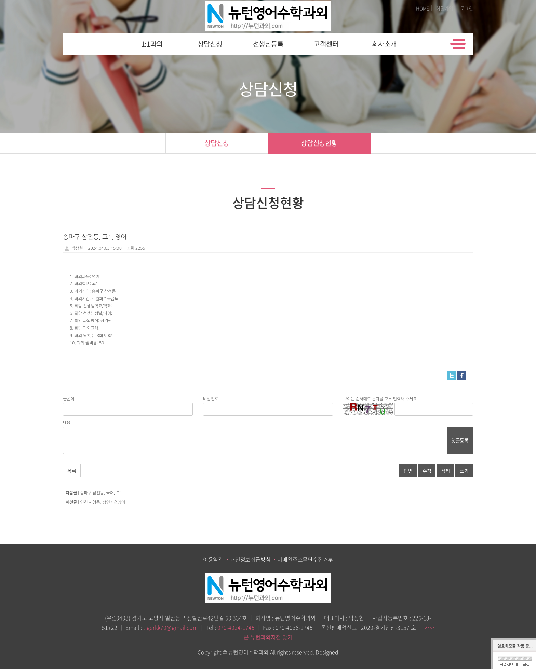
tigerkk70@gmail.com (170, 627)
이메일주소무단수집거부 (305, 559)
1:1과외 (152, 44)
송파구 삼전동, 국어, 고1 (101, 493)
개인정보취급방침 (250, 559)
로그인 (466, 8)
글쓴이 (68, 399)
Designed (327, 652)
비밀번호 (210, 399)
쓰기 (464, 470)
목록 (71, 470)
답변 (408, 470)
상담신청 (210, 44)
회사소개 (384, 44)
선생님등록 (268, 44)
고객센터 (326, 44)
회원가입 (444, 8)
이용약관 (213, 559)
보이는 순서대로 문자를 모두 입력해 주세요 (380, 399)
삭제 (445, 470)
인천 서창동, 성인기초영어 (102, 502)
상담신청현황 (319, 143)
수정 (427, 470)
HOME (422, 8)
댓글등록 (460, 440)
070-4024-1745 (236, 627)
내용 (66, 423)
